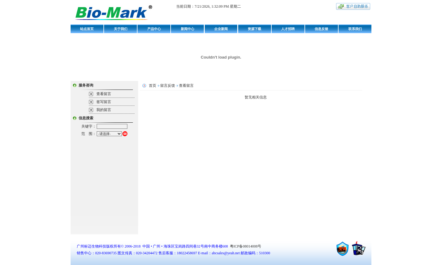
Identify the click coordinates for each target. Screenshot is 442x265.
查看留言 (103, 94)
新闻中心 (187, 29)
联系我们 (355, 29)
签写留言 (103, 102)
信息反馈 (321, 29)
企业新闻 (221, 29)
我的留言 (103, 110)
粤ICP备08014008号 (245, 246)
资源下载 (254, 29)
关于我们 (120, 29)
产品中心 (154, 29)
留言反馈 (167, 85)
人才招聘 (288, 29)
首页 (152, 85)
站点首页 (87, 29)
